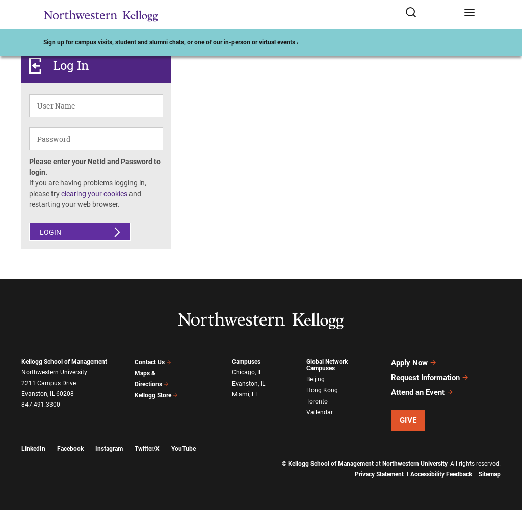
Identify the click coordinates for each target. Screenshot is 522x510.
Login (50, 232)
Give (408, 420)
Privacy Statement (379, 474)
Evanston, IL (248, 383)
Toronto (317, 401)
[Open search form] (431, 14)
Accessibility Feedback (441, 474)
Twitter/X (147, 448)
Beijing (315, 379)
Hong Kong (322, 390)
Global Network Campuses (327, 365)
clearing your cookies (94, 194)
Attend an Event (422, 392)
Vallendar (319, 412)
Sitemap (490, 474)
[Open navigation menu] (469, 14)
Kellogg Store (156, 395)
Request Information (430, 377)
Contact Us (153, 362)
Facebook (70, 448)
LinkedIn (33, 448)
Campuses (246, 361)
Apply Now (414, 362)
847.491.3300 (40, 404)
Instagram (109, 448)
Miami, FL (245, 394)
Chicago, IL (247, 372)
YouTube (183, 448)
